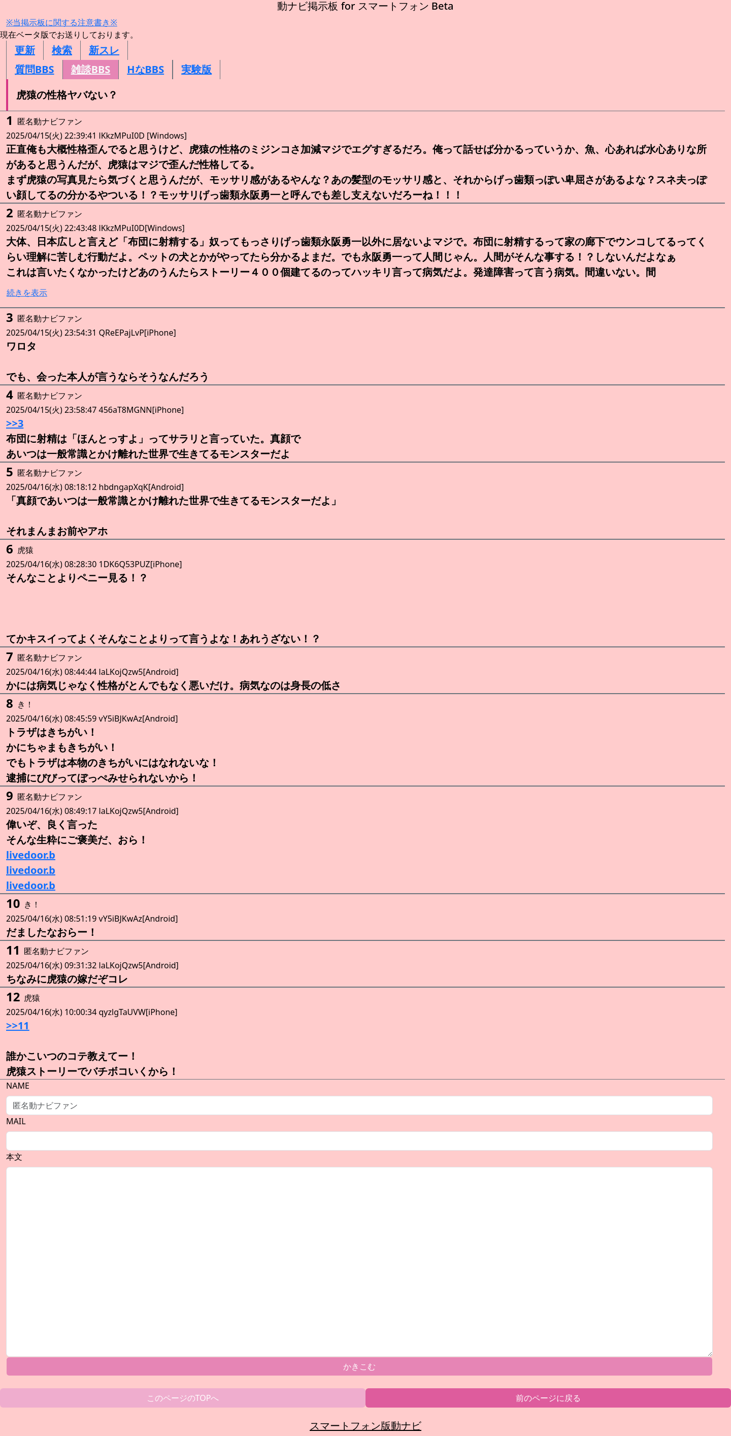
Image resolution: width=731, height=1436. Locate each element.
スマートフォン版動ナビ (365, 1426)
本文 (14, 1156)
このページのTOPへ (183, 1398)
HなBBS (145, 69)
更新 (25, 50)
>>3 (14, 423)
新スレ (104, 50)
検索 (62, 50)
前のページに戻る (548, 1398)
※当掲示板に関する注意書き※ (61, 22)
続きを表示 (27, 292)
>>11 (17, 1025)
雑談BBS (91, 69)
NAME (17, 1085)
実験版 (196, 69)
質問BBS (34, 69)
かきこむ (359, 1366)
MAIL (16, 1121)
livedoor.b (30, 855)
